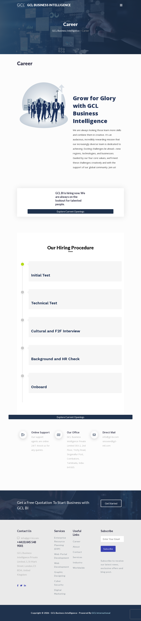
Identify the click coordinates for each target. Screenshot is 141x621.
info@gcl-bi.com (111, 437)
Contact (77, 552)
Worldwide (79, 567)
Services (77, 557)
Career (76, 541)
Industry (77, 562)
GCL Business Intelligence (49, 5)
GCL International (101, 613)
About (76, 546)
